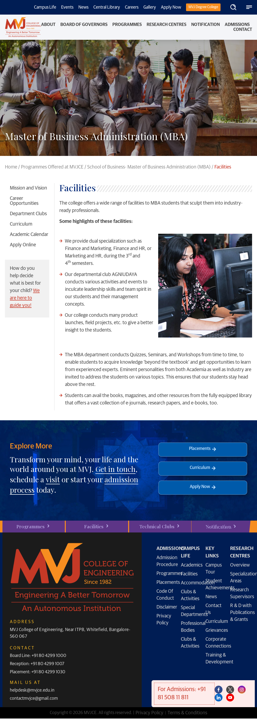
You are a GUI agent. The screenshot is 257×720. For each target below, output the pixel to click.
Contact (242, 29)
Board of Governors (83, 24)
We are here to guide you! (25, 298)
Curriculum (21, 224)
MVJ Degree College (203, 7)
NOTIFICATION (205, 24)
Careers (131, 7)
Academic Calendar (29, 234)
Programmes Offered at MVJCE (52, 167)
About (48, 24)
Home (11, 167)
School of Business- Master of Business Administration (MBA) (149, 167)
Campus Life (45, 7)
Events (67, 7)
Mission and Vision (28, 188)
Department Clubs (28, 213)
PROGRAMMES (127, 24)
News (83, 7)
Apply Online (23, 244)
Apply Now (171, 7)
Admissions (237, 24)
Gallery (149, 7)
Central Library (106, 7)
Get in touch (115, 469)
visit (53, 479)
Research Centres (166, 24)
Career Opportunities (24, 201)
